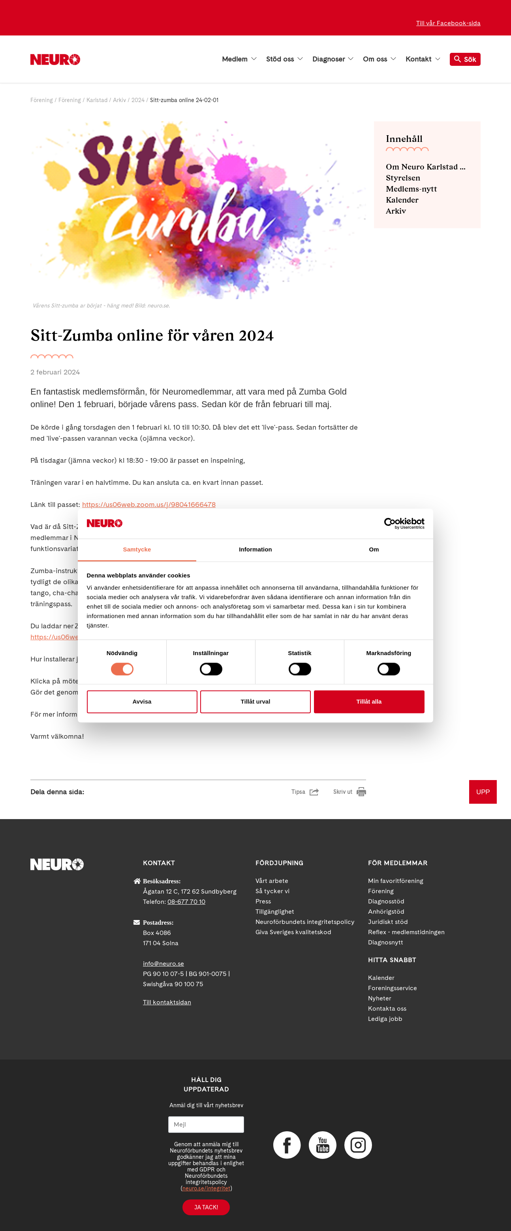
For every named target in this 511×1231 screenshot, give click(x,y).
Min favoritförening (395, 881)
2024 (138, 100)
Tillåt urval (256, 701)
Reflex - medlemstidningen (406, 932)
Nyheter (379, 998)
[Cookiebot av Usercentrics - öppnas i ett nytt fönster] (390, 523)
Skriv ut (342, 792)
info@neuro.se (163, 963)
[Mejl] (206, 1124)
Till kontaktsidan (167, 1002)
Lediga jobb (385, 1018)
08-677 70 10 (186, 901)
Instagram (358, 1145)
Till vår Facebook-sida (448, 23)
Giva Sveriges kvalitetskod (293, 932)
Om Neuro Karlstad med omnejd (427, 166)
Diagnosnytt (385, 942)
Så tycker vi (272, 891)
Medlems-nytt (411, 189)
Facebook (287, 1145)
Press (263, 901)
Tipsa (298, 792)
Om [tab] (374, 549)
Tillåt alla (369, 701)
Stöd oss (284, 59)
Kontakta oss (387, 1008)
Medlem (239, 59)
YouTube (322, 1145)
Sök (465, 59)
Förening (41, 100)
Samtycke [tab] (137, 549)
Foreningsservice (392, 988)
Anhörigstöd (386, 911)
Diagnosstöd (386, 901)
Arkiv (119, 100)
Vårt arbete (272, 881)
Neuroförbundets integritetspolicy (305, 922)
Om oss (379, 59)
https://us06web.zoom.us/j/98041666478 (149, 504)
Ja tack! (206, 1207)
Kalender (402, 200)
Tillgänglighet (275, 911)
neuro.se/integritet (206, 1188)
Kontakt (423, 59)
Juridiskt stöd (388, 922)
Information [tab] (255, 549)
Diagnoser (332, 59)
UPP (483, 792)
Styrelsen (403, 178)
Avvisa (142, 701)
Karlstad (96, 100)
